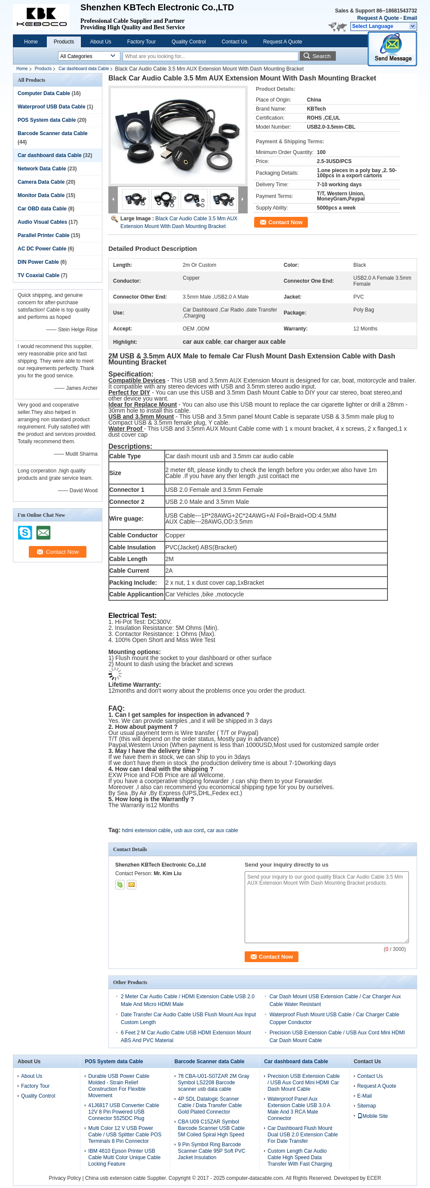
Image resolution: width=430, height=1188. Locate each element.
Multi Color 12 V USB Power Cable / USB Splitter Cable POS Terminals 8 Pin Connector (124, 1134)
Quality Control (189, 42)
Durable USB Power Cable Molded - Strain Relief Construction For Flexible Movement (118, 1086)
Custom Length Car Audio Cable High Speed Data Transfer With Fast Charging (299, 1157)
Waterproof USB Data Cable (52, 107)
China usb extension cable (115, 1178)
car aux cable (222, 830)
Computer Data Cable (44, 93)
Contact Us (234, 42)
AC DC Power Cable (42, 249)
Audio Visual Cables (42, 222)
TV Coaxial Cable (38, 275)
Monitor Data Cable (41, 195)
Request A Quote (378, 18)
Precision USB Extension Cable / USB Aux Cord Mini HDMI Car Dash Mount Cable (303, 1082)
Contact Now (285, 222)
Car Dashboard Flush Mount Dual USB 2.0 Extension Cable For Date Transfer (302, 1134)
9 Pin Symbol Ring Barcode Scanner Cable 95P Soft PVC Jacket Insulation (212, 1151)
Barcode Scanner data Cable (53, 133)
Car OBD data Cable (42, 209)
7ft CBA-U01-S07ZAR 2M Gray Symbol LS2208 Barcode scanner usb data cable (213, 1082)
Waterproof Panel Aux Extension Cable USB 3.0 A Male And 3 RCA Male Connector (298, 1108)
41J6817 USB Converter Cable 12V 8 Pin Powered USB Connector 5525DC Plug (123, 1111)
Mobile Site (372, 1116)
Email (410, 18)
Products (64, 42)
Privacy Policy (65, 1178)
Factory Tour (141, 42)
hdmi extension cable (146, 830)
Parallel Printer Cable (44, 235)
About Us (100, 42)
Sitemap (366, 1106)
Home (31, 42)
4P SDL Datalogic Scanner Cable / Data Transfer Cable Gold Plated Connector (210, 1105)
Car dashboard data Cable (83, 68)
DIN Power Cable (38, 262)
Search (322, 56)
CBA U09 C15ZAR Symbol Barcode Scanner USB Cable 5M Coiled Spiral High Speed (211, 1128)
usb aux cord (189, 830)
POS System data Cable (47, 120)
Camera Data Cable (41, 182)
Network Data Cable (42, 169)
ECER (374, 1178)
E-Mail (364, 1096)
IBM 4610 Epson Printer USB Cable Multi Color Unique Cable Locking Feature (124, 1157)
